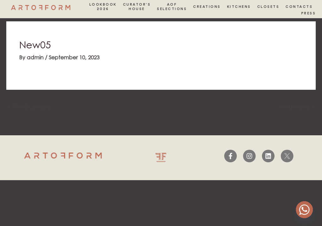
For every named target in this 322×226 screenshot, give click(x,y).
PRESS (308, 13)
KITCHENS (239, 6)
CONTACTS (299, 6)
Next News (297, 106)
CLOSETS (268, 6)
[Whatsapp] (304, 209)
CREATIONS (207, 6)
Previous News (28, 106)
